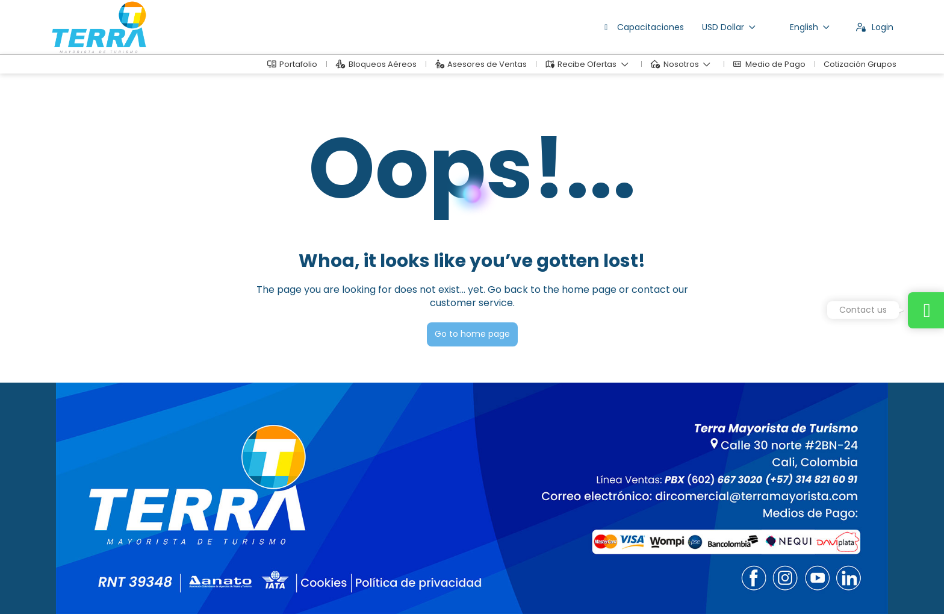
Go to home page (472, 334)
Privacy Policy (290, 587)
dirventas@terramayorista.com (115, 509)
